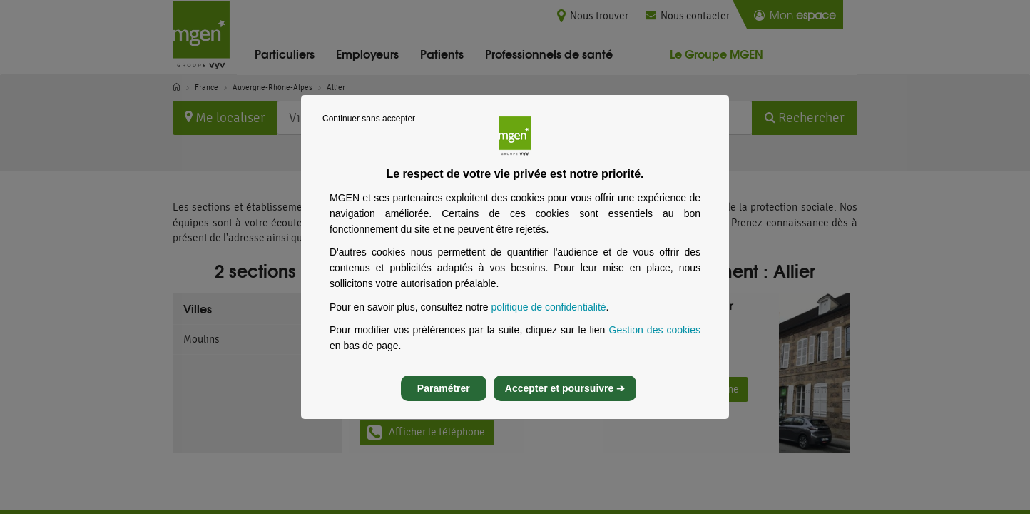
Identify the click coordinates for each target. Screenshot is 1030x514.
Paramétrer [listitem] (443, 401)
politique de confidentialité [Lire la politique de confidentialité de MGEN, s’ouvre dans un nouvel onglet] (548, 320)
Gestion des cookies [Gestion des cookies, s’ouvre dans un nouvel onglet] (655, 342)
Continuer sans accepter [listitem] (368, 131)
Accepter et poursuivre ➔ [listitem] (565, 401)
